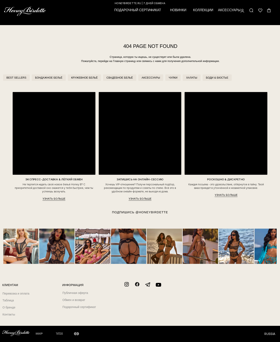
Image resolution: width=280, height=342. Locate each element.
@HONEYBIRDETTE (151, 212)
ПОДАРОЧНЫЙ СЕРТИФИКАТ (137, 10)
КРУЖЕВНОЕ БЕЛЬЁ (84, 77)
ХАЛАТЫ (191, 77)
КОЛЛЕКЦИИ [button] (203, 10)
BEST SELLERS (16, 77)
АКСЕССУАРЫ (151, 77)
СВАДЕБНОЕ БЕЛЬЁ (119, 77)
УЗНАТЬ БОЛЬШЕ (54, 198)
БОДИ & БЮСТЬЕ (217, 77)
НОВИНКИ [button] (178, 10)
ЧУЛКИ (173, 77)
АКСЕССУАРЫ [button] (229, 10)
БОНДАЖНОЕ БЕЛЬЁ (48, 77)
